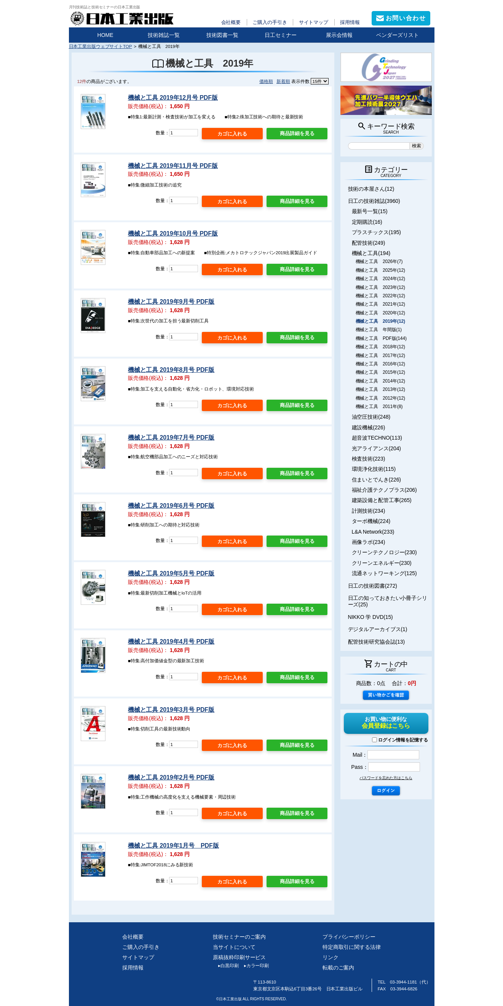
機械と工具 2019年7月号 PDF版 (171, 437)
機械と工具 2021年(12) (380, 304)
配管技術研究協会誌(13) (376, 642)
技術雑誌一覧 (164, 35)
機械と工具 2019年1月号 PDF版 (173, 845)
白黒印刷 (225, 965)
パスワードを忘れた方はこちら (385, 778)
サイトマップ (313, 22)
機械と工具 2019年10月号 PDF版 (173, 233)
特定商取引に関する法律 (352, 947)
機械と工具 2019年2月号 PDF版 (171, 777)
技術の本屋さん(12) (371, 189)
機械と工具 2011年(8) (379, 406)
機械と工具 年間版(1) (379, 329)
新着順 (283, 81)
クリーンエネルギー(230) (382, 563)
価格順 (266, 81)
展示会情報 (339, 35)
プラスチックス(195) (376, 232)
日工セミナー (281, 35)
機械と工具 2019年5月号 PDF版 (171, 573)
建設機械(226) (368, 427)
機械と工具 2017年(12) (380, 355)
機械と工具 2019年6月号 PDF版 (171, 505)
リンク (331, 957)
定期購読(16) (367, 222)
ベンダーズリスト (397, 35)
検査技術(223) (368, 459)
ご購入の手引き (269, 22)
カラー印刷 (254, 965)
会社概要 (231, 22)
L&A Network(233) (373, 532)
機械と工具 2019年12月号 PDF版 (173, 97)
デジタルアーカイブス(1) (377, 629)
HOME (105, 35)
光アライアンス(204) (376, 448)
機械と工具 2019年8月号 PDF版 (171, 370)
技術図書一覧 (222, 35)
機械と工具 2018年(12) (380, 346)
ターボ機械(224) (371, 521)
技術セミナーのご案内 (239, 937)
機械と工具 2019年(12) (380, 321)
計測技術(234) (368, 511)
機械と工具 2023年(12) (380, 287)
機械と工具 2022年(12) (380, 295)
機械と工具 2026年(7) (379, 261)
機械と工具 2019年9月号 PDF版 (171, 301)
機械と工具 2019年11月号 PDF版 (173, 166)
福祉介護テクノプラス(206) (384, 490)
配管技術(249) (368, 243)
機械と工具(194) (371, 253)
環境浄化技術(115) (374, 469)
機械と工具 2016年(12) (380, 364)
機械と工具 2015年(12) (380, 372)
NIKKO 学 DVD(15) (370, 617)
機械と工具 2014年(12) (380, 381)
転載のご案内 (338, 968)
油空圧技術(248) (371, 417)
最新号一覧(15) (370, 211)
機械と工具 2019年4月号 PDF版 (171, 641)
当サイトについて (234, 947)
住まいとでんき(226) (376, 480)
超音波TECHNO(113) (377, 438)
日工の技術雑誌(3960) (374, 201)
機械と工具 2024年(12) (380, 278)
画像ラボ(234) (368, 542)
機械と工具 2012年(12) (380, 398)
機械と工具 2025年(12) (380, 270)
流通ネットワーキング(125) (384, 573)
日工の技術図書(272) (372, 586)
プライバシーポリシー (349, 937)
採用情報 (350, 22)
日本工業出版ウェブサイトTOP (100, 46)
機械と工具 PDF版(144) (381, 338)
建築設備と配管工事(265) (382, 500)
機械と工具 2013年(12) (380, 389)
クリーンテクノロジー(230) (384, 552)
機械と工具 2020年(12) (380, 313)
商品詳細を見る (297, 133)
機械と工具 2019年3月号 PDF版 (171, 709)
